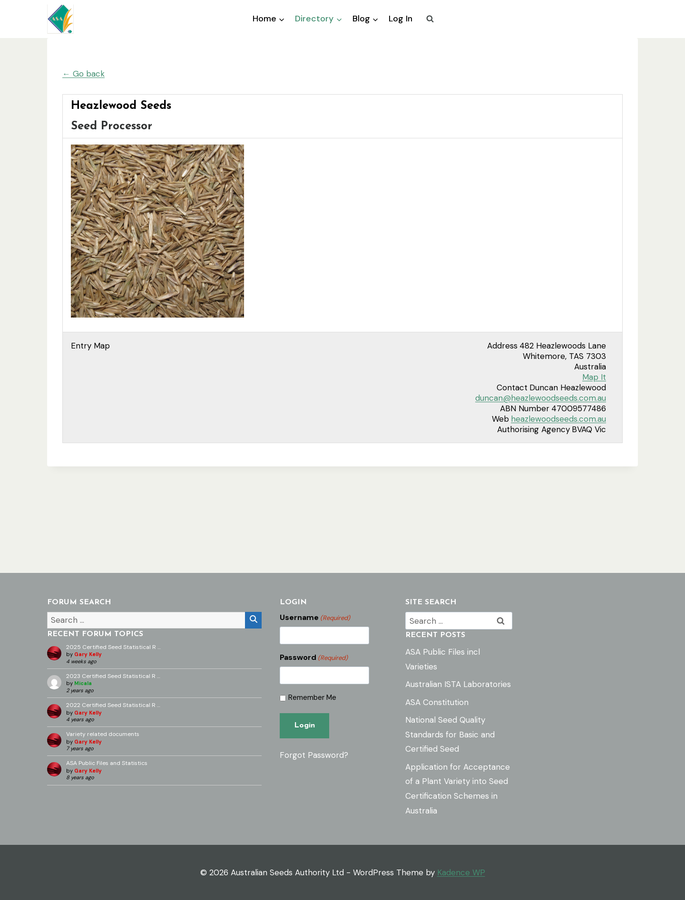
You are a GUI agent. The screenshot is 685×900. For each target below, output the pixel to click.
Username (315, 617)
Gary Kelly (88, 654)
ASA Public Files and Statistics (106, 763)
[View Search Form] (430, 19)
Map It (594, 377)
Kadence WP (461, 872)
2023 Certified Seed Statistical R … (113, 676)
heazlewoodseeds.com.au (558, 419)
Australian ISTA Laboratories (458, 684)
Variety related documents (102, 734)
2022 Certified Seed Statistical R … (113, 705)
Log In (400, 18)
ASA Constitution (437, 702)
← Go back (83, 73)
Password (314, 657)
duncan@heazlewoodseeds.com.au (540, 398)
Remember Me (312, 697)
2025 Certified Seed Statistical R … (113, 647)
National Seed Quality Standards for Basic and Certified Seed (450, 734)
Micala (83, 683)
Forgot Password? (314, 755)
